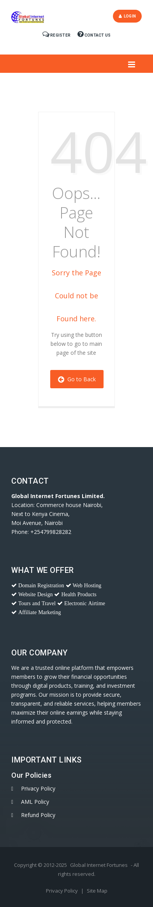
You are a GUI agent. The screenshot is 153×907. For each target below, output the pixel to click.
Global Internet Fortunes (99, 864)
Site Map (97, 890)
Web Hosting (87, 585)
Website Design (35, 594)
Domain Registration (41, 585)
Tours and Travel (37, 603)
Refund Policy (38, 815)
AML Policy (35, 801)
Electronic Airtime (84, 603)
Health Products (78, 594)
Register (57, 35)
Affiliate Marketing (39, 612)
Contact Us (94, 35)
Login (127, 16)
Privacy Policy (38, 788)
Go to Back (77, 379)
